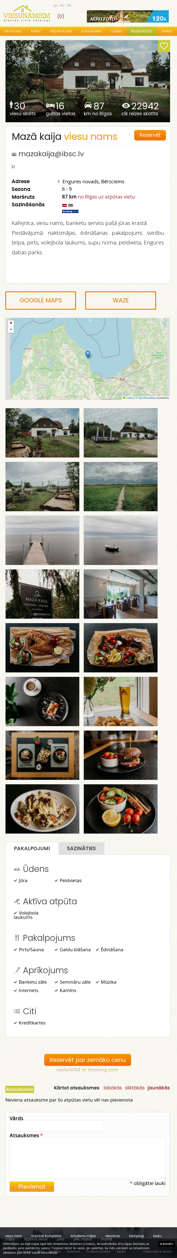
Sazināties (81, 848)
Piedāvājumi (61, 31)
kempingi (136, 1236)
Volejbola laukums (26, 915)
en (69, 5)
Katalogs (13, 31)
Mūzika (106, 982)
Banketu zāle (30, 982)
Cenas (116, 31)
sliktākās (135, 1088)
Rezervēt (150, 135)
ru (62, 5)
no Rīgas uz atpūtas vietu (106, 196)
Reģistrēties (141, 31)
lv (55, 5)
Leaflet (128, 398)
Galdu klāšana (73, 950)
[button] (87, 354)
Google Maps (40, 300)
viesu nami (13, 1236)
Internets (26, 990)
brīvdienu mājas (83, 1236)
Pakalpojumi (32, 848)
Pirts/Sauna (29, 950)
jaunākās (159, 1088)
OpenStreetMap (146, 398)
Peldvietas (68, 881)
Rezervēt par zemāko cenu (88, 1060)
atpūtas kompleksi (46, 1236)
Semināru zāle (73, 982)
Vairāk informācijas (45, 1252)
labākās (113, 1088)
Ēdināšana (109, 950)
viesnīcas (112, 1236)
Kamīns (65, 990)
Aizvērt (166, 1244)
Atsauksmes (91, 31)
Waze (121, 300)
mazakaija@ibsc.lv (51, 154)
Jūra (20, 881)
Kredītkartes (29, 1023)
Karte (36, 31)
